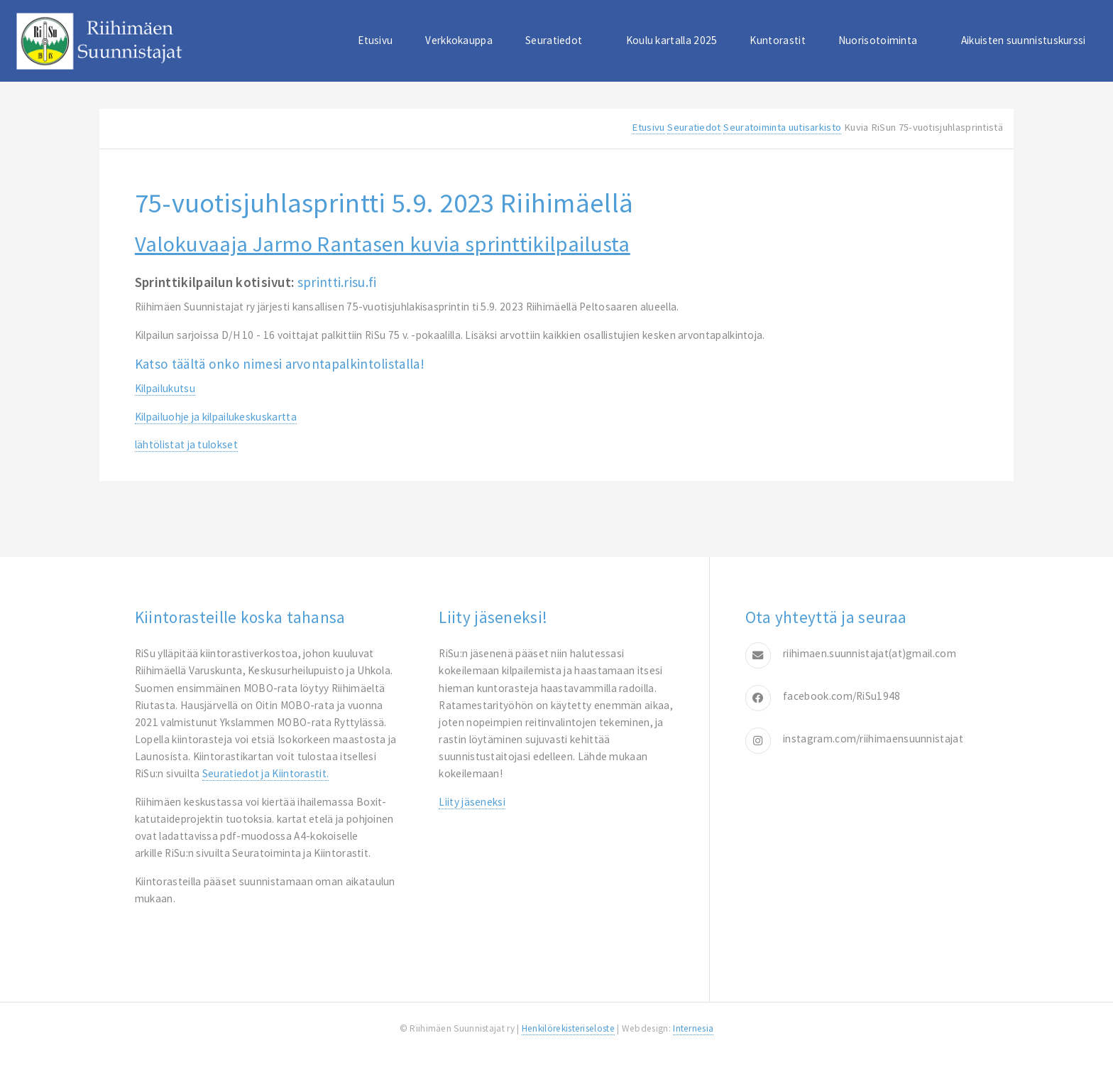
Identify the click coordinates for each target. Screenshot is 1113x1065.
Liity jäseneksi (472, 802)
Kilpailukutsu (165, 388)
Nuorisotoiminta (878, 40)
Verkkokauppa (459, 40)
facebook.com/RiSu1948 (841, 696)
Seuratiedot (553, 40)
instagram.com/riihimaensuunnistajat (873, 738)
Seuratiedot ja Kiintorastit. (265, 773)
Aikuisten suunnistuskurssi (1023, 40)
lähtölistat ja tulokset (186, 444)
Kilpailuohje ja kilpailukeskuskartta (216, 416)
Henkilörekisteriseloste (568, 1028)
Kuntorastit (777, 40)
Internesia (693, 1028)
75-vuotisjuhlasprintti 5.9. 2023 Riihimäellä (384, 202)
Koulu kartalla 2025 (672, 40)
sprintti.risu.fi (337, 282)
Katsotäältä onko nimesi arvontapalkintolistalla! (279, 363)
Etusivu (375, 40)
